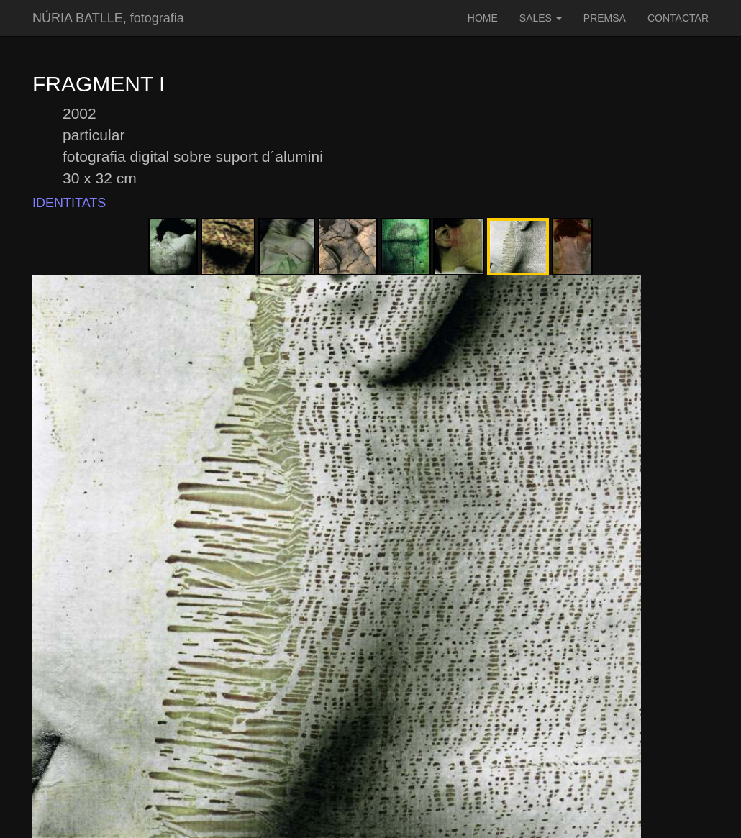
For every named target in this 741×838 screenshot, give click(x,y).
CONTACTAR (678, 18)
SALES (540, 18)
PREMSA (604, 18)
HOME (483, 18)
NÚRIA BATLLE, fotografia (108, 18)
